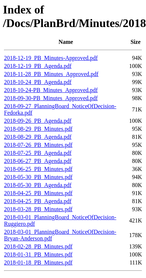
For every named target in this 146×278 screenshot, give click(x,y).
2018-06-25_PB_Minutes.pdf (38, 169)
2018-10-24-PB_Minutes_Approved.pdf (51, 90)
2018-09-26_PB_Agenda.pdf (37, 121)
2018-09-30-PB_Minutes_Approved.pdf (51, 98)
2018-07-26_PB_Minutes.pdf (38, 145)
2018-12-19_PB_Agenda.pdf (37, 66)
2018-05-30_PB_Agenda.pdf (37, 185)
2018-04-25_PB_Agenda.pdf (37, 201)
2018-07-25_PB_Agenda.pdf (37, 153)
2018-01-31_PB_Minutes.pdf (38, 254)
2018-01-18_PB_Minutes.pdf (38, 262)
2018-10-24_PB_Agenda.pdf (37, 82)
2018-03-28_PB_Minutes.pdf (38, 209)
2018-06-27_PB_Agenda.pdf (37, 161)
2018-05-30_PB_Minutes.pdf (38, 177)
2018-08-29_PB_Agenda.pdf (37, 137)
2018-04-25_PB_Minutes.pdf (38, 193)
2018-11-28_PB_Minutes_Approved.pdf (51, 74)
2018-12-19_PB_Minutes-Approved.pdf (51, 58)
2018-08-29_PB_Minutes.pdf (38, 129)
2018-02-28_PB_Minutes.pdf (38, 246)
